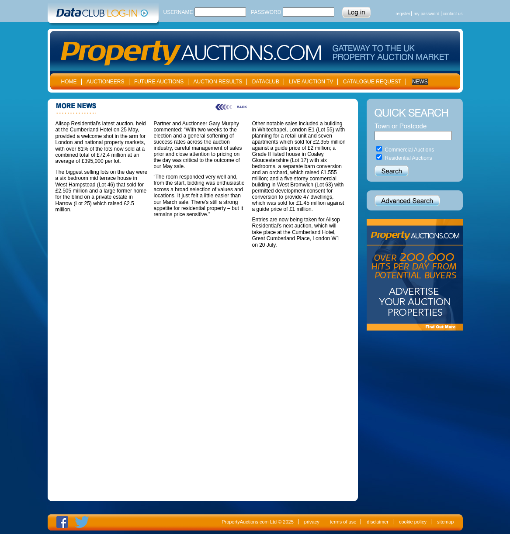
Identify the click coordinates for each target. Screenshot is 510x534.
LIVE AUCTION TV (311, 82)
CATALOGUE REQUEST (372, 82)
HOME (69, 82)
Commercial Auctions (409, 150)
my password (426, 13)
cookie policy (413, 521)
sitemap (445, 521)
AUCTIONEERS (106, 82)
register (403, 13)
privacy (311, 521)
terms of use (343, 521)
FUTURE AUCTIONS (159, 82)
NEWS (420, 82)
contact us (453, 13)
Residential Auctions (408, 158)
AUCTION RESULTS (218, 82)
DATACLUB (265, 82)
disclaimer (378, 521)
